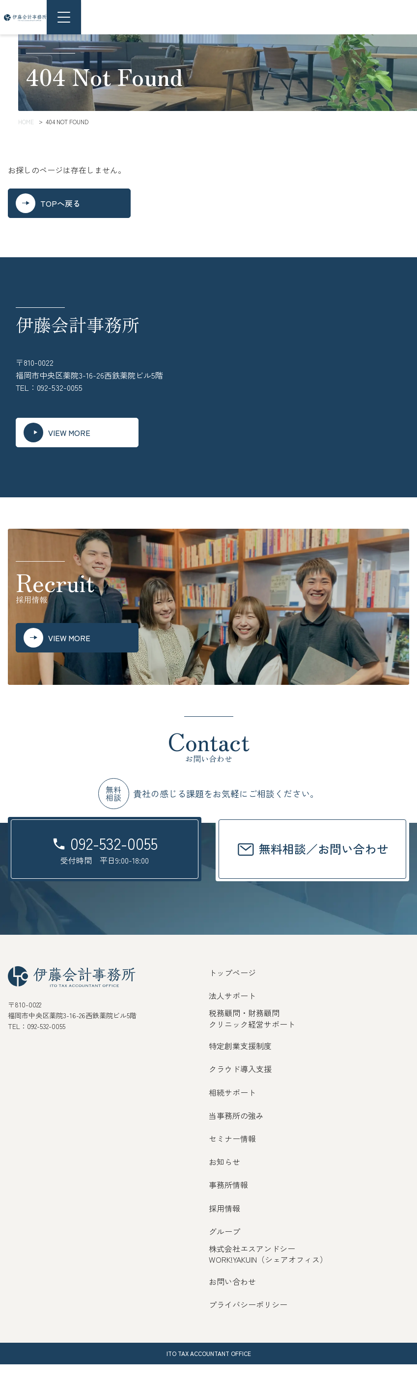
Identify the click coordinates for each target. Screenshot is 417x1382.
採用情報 (224, 1225)
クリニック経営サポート (252, 1041)
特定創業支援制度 (240, 1063)
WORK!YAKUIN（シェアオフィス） (268, 1277)
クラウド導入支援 (240, 1086)
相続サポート (232, 1109)
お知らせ (224, 1179)
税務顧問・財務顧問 (244, 1030)
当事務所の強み (236, 1132)
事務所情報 (228, 1202)
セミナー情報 (232, 1156)
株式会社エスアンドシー (252, 1266)
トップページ (232, 990)
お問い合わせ (232, 1298)
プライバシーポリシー (248, 1322)
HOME (26, 121)
